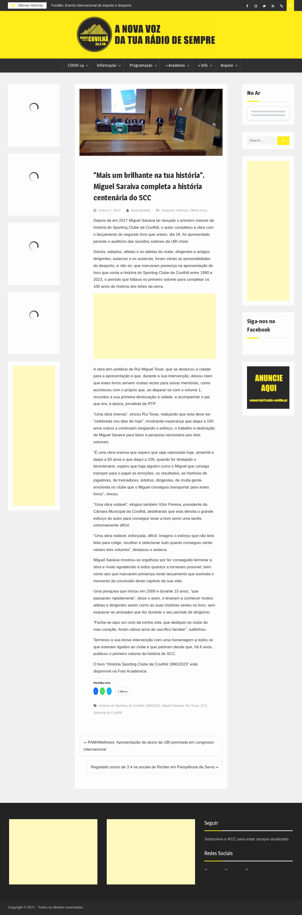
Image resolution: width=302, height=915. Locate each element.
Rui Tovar (192, 705)
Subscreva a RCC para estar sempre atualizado (246, 839)
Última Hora (198, 210)
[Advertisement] (154, 326)
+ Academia (175, 65)
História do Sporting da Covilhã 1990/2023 (129, 705)
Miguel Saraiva (173, 705)
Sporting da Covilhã (107, 712)
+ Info (203, 65)
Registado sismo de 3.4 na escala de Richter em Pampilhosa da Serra (152, 767)
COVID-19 (76, 65)
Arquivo (227, 65)
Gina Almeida (140, 210)
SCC (204, 705)
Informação (106, 65)
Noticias (182, 210)
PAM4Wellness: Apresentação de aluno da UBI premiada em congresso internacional (149, 746)
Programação (141, 65)
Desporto (168, 210)
